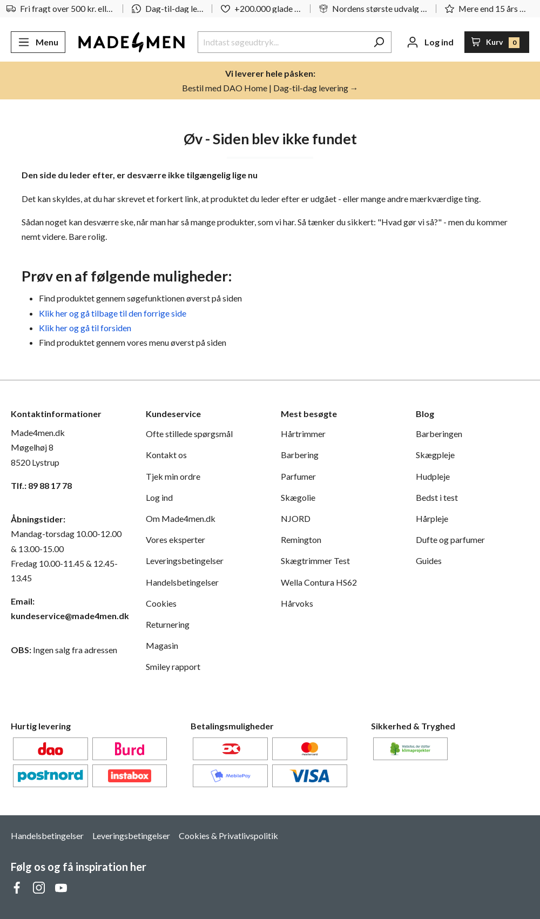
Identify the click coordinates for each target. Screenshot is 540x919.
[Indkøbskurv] (497, 42)
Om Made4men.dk (180, 518)
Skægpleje (435, 455)
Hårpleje (432, 518)
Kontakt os (166, 455)
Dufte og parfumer (450, 539)
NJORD (295, 518)
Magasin (162, 645)
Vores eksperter (175, 539)
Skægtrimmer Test (315, 560)
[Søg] (379, 42)
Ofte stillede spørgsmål (189, 433)
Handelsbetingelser (182, 582)
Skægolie (298, 497)
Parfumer (298, 476)
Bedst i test (437, 497)
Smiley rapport (173, 666)
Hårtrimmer (303, 433)
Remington (301, 539)
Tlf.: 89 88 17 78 (41, 485)
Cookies (161, 603)
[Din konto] (430, 42)
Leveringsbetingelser (185, 560)
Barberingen (439, 433)
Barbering (300, 455)
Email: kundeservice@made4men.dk (67, 608)
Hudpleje (433, 476)
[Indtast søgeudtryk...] (282, 42)
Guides (429, 560)
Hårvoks (297, 603)
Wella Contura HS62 (319, 582)
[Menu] (38, 42)
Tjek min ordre (173, 476)
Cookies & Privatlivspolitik (228, 835)
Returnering (168, 624)
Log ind (159, 497)
